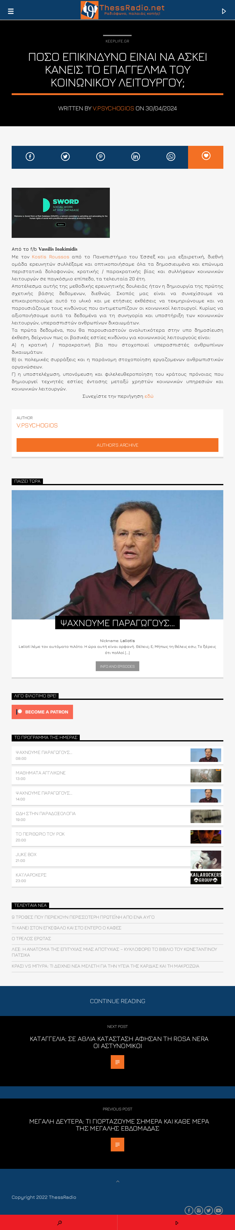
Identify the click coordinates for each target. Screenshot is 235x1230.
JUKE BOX (26, 854)
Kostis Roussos (50, 256)
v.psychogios (113, 108)
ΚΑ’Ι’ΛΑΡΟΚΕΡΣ (31, 874)
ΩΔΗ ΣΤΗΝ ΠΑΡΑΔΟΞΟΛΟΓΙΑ (45, 813)
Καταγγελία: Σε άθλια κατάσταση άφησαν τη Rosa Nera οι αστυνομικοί (119, 1042)
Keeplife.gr (117, 41)
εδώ (149, 396)
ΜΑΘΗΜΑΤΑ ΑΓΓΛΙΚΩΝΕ (40, 772)
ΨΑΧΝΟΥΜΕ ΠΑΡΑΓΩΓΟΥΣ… (44, 752)
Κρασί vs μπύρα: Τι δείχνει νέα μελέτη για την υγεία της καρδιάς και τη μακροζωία (105, 966)
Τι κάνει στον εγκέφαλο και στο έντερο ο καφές (66, 927)
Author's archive (117, 445)
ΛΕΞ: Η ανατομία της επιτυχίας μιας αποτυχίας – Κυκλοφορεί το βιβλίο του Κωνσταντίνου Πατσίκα (114, 952)
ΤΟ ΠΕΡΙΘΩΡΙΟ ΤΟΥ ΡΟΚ (40, 834)
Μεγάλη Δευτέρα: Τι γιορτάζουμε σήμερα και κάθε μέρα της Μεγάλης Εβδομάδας (119, 1124)
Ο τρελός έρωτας (31, 938)
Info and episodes (117, 666)
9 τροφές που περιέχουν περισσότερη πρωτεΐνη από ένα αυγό (83, 917)
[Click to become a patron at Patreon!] (117, 712)
